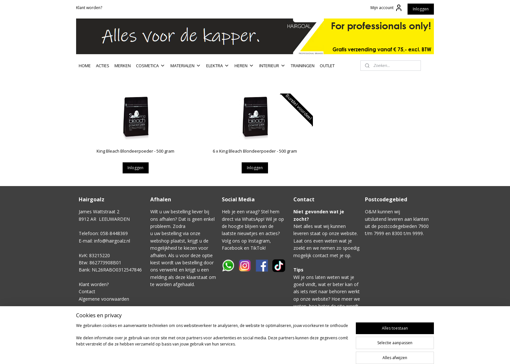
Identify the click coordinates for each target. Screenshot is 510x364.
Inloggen (421, 9)
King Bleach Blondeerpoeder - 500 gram (135, 151)
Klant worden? (89, 7)
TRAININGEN (303, 66)
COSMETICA (150, 66)
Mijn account (386, 8)
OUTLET (327, 66)
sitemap (294, 352)
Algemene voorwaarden (104, 299)
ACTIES (102, 66)
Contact (87, 291)
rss (307, 352)
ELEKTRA (217, 66)
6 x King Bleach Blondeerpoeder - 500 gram (255, 151)
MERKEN (122, 66)
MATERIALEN (185, 66)
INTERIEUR (272, 66)
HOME (85, 66)
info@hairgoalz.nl (112, 241)
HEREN (244, 66)
